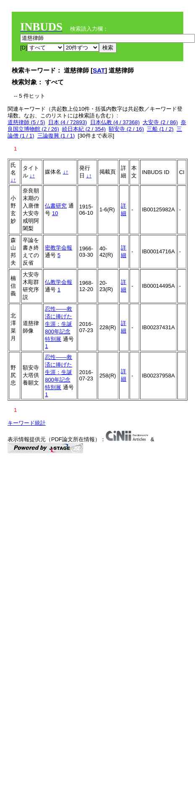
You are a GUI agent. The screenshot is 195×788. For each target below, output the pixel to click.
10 (55, 213)
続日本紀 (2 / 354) (84, 129)
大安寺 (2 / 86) (160, 122)
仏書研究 (56, 206)
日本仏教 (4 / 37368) (115, 122)
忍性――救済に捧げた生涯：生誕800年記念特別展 (58, 324)
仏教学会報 (58, 282)
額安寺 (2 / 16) (126, 129)
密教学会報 (58, 247)
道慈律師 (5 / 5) (26, 122)
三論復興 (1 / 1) (56, 136)
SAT (99, 70)
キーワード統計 (27, 423)
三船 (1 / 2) (160, 129)
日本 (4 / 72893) (67, 122)
